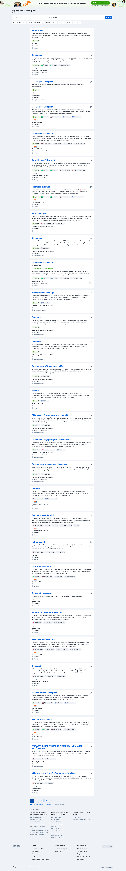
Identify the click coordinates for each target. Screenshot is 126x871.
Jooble (111, 867)
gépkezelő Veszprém (56, 835)
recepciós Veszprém (56, 837)
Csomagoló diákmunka (42, 133)
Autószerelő (37, 30)
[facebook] (103, 846)
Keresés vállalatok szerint (84, 856)
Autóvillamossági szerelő (43, 160)
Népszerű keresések (37, 809)
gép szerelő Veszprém (35, 819)
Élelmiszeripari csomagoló (44, 292)
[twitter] (107, 846)
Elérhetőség (35, 851)
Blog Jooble (80, 854)
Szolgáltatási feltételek (19, 867)
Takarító (35, 390)
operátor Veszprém (56, 828)
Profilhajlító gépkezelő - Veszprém (47, 612)
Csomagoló (37, 55)
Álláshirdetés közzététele (100, 3)
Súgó (33, 856)
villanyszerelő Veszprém (57, 824)
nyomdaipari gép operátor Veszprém (39, 832)
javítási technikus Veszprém (37, 834)
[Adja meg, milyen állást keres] (29, 17)
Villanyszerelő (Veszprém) (43, 639)
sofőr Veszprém (55, 826)
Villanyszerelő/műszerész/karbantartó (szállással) (54, 773)
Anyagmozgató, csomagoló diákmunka (49, 464)
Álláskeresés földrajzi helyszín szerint (82, 819)
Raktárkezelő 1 (38, 542)
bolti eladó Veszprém (56, 817)
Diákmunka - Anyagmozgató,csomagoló (50, 415)
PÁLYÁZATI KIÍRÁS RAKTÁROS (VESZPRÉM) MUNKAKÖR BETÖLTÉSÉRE (57, 747)
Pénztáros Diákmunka (42, 719)
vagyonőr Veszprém (56, 819)
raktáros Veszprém (56, 830)
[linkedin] (111, 846)
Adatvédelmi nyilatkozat (34, 867)
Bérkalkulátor (80, 859)
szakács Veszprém (56, 821)
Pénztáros (36, 317)
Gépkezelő (36, 666)
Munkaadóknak (59, 851)
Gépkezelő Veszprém (41, 566)
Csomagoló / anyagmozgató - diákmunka (50, 439)
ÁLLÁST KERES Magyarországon (41, 859)
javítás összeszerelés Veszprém (38, 824)
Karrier (34, 854)
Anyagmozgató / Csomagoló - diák (47, 366)
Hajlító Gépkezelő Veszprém (44, 693)
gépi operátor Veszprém (36, 817)
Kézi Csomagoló (39, 213)
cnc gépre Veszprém (35, 821)
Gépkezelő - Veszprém (42, 593)
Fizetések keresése (82, 851)
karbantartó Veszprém (56, 833)
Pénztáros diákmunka (42, 187)
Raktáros (36, 488)
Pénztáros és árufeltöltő (43, 515)
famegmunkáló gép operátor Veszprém (40, 830)
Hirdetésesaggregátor (61, 849)
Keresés (108, 17)
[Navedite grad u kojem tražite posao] (65, 17)
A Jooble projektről (37, 849)
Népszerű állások (77, 817)
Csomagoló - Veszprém (42, 82)
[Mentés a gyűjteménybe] (91, 31)
